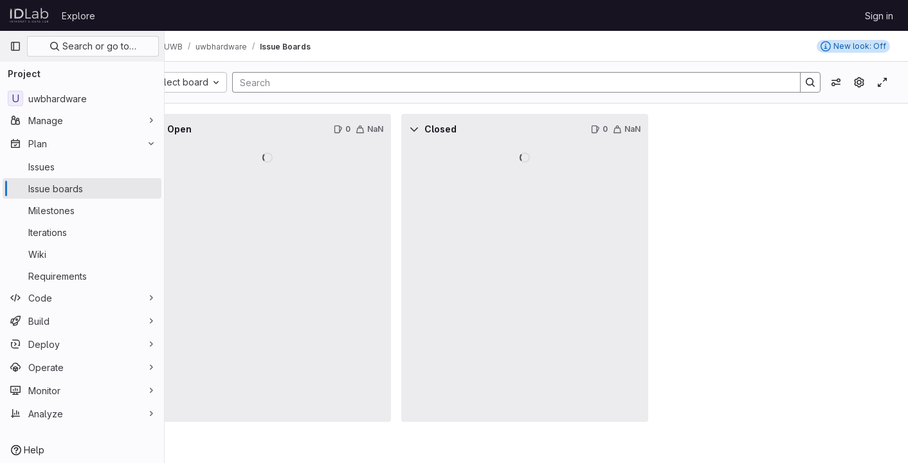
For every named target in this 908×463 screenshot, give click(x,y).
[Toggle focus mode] (882, 82)
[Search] (528, 82)
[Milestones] (82, 210)
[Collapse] (193, 129)
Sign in (879, 15)
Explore (78, 15)
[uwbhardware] (82, 98)
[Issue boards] (82, 188)
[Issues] (82, 166)
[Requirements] (82, 276)
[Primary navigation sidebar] (15, 46)
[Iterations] (82, 232)
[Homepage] (29, 15)
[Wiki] (82, 254)
